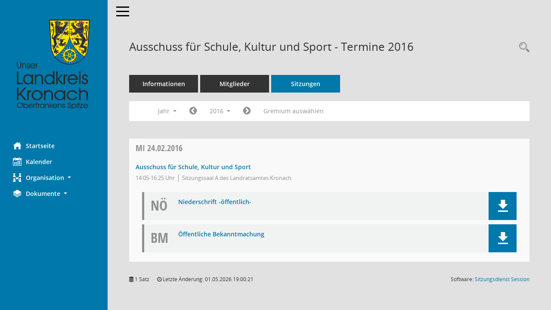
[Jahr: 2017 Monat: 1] (247, 111)
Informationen (163, 84)
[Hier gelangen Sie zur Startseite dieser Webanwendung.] (54, 64)
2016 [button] (220, 111)
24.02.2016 (159, 148)
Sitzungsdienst (502, 279)
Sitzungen (305, 84)
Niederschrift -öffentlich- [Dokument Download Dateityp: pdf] (214, 202)
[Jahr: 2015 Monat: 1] (193, 111)
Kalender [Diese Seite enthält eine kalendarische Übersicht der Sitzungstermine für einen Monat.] (32, 161)
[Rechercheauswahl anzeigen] (522, 47)
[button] (54, 178)
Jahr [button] (167, 111)
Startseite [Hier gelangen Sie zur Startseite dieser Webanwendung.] (34, 145)
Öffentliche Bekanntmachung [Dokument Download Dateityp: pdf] (221, 234)
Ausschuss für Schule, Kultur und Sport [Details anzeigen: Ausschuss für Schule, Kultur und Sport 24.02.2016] (193, 167)
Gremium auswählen (293, 111)
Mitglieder (235, 84)
